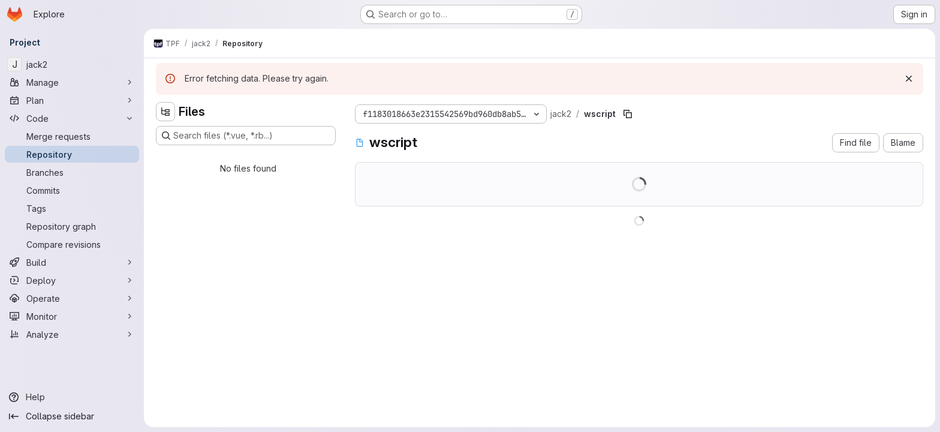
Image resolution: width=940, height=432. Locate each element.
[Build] (72, 262)
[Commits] (72, 190)
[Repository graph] (72, 226)
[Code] (72, 118)
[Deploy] (72, 280)
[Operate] (72, 298)
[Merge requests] (72, 136)
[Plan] (72, 100)
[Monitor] (72, 316)
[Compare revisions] (72, 244)
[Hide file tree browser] (165, 111)
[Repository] (72, 154)
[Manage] (72, 82)
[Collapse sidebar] (72, 416)
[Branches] (72, 172)
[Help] (72, 397)
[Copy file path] (627, 114)
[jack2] (72, 64)
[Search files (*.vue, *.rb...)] (246, 135)
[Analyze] (72, 334)
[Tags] (72, 208)
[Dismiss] (909, 78)
